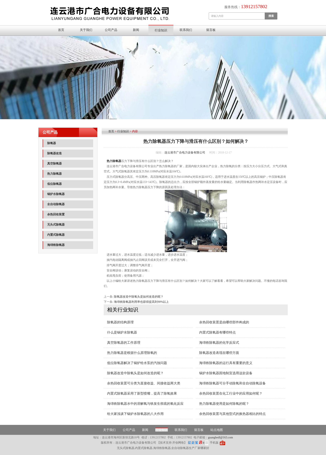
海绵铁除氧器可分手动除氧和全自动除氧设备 (232, 383)
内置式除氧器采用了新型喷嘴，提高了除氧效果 (142, 393)
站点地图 (216, 430)
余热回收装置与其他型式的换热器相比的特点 (232, 414)
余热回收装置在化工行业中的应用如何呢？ (230, 393)
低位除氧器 (54, 183)
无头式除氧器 (56, 224)
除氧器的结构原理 (120, 322)
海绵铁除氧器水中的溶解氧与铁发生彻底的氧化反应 (145, 403)
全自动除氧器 (56, 204)
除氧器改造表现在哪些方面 (219, 352)
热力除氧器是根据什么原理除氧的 (132, 352)
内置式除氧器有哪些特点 (217, 332)
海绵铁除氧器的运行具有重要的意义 (225, 363)
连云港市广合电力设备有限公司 (184, 152)
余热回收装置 (56, 214)
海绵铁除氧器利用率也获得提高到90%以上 (141, 301)
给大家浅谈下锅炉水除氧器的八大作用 (135, 414)
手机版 (214, 442)
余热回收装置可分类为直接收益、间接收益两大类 (143, 383)
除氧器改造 (54, 153)
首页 (61, 30)
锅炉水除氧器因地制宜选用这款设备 (225, 373)
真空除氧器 (54, 163)
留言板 (211, 30)
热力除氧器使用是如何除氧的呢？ (224, 403)
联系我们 (186, 30)
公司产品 (111, 30)
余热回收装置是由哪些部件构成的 (224, 322)
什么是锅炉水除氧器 (122, 332)
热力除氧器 (54, 173)
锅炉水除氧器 (56, 194)
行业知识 (161, 30)
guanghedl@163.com (220, 437)
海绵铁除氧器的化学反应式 (219, 342)
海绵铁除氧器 (56, 245)
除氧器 (51, 143)
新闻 (136, 30)
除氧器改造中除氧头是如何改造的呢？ (138, 296)
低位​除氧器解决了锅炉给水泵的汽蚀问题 (137, 363)
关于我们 (86, 30)
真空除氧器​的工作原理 (123, 342)
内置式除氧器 (56, 234)
